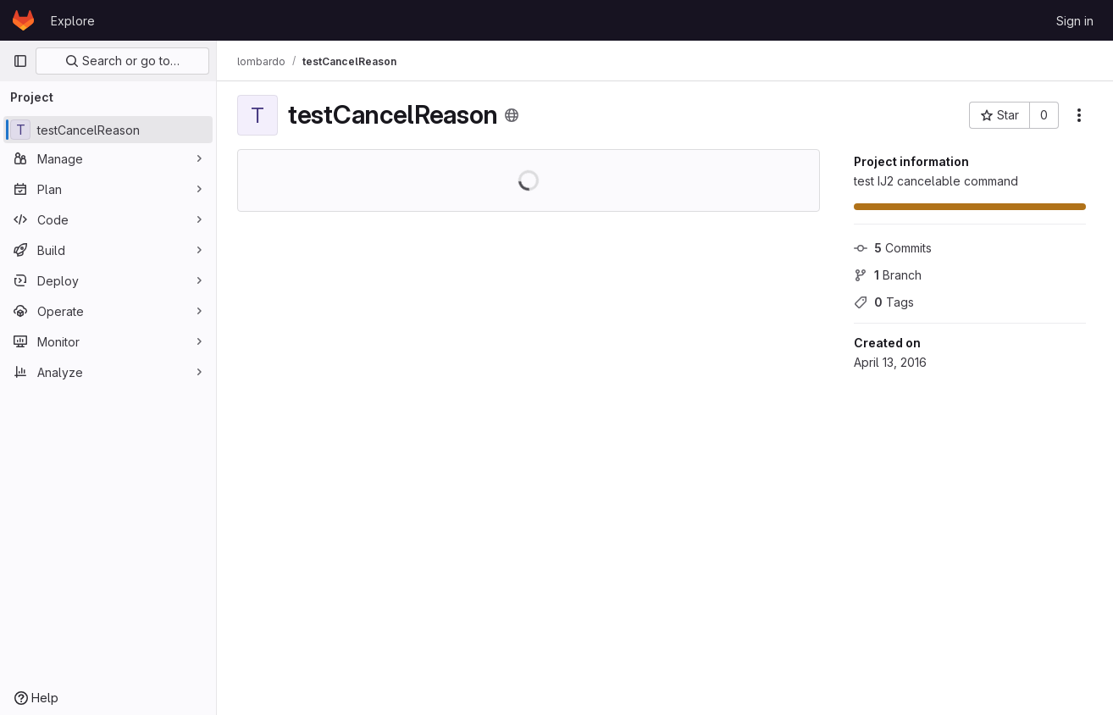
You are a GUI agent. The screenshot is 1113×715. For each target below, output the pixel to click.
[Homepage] (23, 20)
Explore (73, 21)
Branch (888, 275)
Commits (893, 248)
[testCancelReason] (108, 129)
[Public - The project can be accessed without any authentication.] (511, 115)
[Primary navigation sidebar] (20, 61)
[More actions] (1079, 115)
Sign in (1075, 21)
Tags (884, 302)
